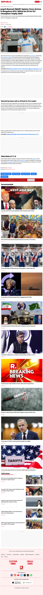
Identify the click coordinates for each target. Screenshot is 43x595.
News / (2, 4)
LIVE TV (37, 1)
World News (3, 299)
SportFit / (5, 4)
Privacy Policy (16, 555)
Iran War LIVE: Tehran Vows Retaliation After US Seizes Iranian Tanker (17, 211)
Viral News (3, 270)
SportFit (2, 24)
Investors (37, 555)
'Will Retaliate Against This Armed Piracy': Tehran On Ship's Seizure (11, 512)
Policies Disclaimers (29, 555)
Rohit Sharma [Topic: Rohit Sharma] (17, 174)
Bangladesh (10, 162)
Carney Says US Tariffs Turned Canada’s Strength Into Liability (15, 441)
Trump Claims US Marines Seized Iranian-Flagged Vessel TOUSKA (16, 297)
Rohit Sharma (22, 160)
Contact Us (9, 555)
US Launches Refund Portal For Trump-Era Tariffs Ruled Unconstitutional (18, 470)
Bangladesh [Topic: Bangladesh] (5, 177)
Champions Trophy (7, 57)
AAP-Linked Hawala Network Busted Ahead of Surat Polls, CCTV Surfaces (18, 240)
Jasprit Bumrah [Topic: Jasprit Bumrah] (27, 174)
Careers (6, 557)
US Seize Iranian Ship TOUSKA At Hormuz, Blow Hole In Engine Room (17, 384)
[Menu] (41, 2)
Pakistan (34, 158)
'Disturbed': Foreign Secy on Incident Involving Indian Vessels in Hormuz (18, 355)
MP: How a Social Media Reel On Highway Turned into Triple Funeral (11, 479)
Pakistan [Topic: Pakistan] (35, 174)
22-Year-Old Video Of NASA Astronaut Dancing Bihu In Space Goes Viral (18, 268)
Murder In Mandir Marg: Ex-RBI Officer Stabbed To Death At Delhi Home (18, 412)
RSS (2, 557)
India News (3, 414)
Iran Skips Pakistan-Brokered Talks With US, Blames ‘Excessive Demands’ (18, 326)
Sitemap (22, 555)
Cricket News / (10, 4)
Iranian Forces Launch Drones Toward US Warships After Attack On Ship (11, 501)
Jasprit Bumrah (32, 55)
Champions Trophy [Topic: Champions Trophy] (6, 174)
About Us (3, 555)
